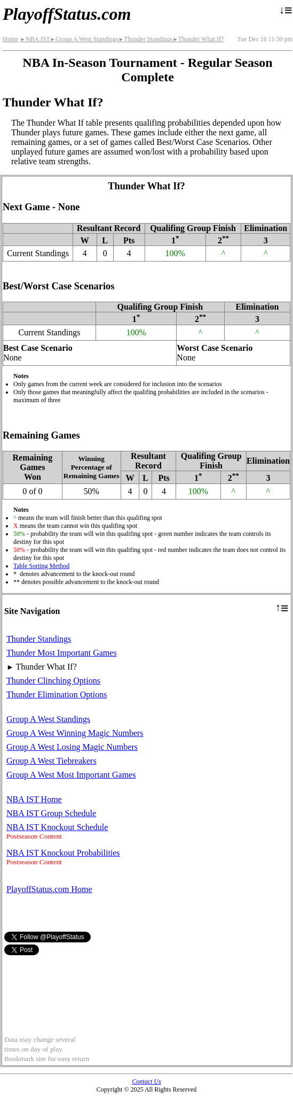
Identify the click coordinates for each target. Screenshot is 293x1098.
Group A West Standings (84, 39)
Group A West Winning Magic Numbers (75, 733)
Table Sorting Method (41, 566)
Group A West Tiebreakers (51, 760)
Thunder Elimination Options (56, 694)
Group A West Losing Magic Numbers (72, 746)
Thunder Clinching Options (53, 680)
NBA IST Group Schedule (51, 813)
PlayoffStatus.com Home (49, 889)
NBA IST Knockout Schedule (57, 827)
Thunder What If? (198, 39)
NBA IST (35, 39)
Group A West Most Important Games (71, 774)
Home (10, 39)
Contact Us (146, 1081)
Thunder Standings (145, 39)
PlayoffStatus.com (67, 14)
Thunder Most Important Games (61, 652)
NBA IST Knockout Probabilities (63, 852)
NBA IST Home (34, 799)
